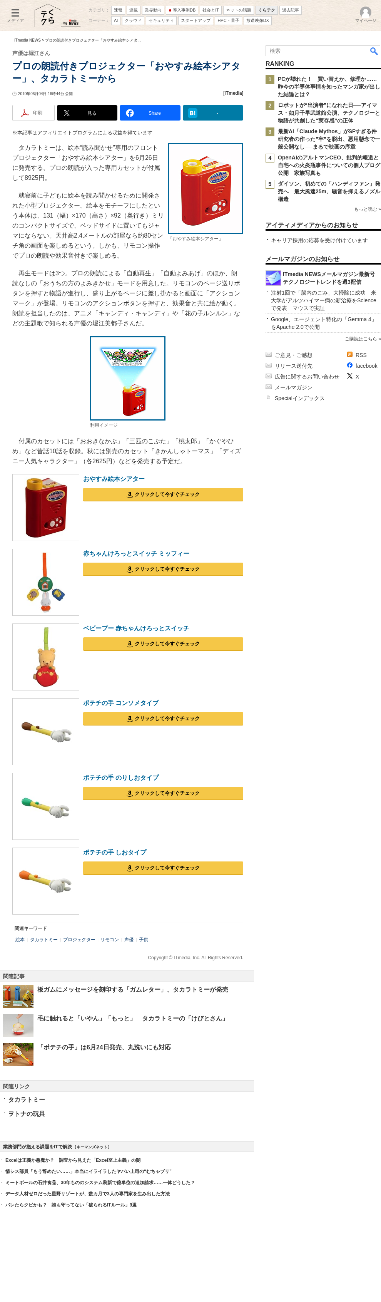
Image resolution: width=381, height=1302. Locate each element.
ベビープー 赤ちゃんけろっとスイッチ (136, 628)
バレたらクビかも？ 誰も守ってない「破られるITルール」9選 (71, 1205)
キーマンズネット (92, 1147)
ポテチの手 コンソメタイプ (121, 703)
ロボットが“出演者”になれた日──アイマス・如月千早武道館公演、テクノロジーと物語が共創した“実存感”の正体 (329, 113)
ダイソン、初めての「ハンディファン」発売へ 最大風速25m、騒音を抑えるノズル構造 (329, 191)
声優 (129, 939)
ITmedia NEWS (27, 40)
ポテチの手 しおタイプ (114, 852)
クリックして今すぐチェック (167, 494)
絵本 (20, 939)
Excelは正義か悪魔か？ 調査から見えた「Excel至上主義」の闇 (72, 1160)
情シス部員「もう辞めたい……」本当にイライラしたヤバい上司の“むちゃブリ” (88, 1171)
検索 (374, 50)
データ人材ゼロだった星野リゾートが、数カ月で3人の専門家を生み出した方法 (87, 1193)
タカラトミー (44, 939)
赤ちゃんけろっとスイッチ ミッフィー (136, 553)
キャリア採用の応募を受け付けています (319, 240)
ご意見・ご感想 (293, 355)
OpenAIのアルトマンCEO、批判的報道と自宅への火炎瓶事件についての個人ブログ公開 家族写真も (329, 165)
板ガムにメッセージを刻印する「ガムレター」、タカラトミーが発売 (132, 989)
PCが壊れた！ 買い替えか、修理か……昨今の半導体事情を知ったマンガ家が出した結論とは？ (329, 86)
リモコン (109, 939)
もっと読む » (367, 209)
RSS (361, 355)
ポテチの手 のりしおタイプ (121, 777)
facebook (367, 366)
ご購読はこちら (361, 339)
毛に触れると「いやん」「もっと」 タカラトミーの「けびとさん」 (132, 1018)
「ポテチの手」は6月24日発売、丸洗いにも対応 (104, 1047)
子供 (143, 939)
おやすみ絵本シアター (114, 479)
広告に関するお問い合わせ (307, 377)
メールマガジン (293, 387)
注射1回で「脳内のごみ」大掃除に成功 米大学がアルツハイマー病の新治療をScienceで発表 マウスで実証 (323, 300)
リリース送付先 (293, 366)
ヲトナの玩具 (26, 1114)
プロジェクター (79, 939)
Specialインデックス (300, 398)
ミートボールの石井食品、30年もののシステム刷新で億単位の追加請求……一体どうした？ (100, 1182)
